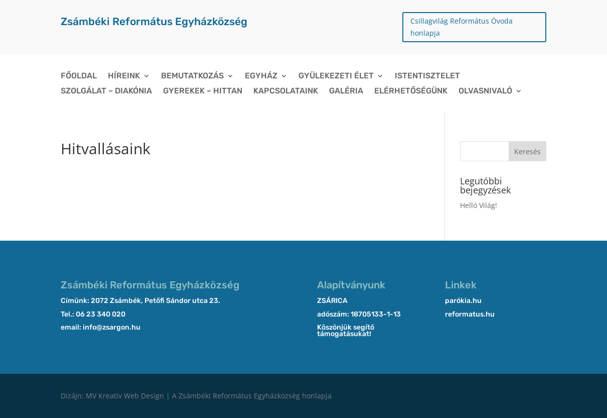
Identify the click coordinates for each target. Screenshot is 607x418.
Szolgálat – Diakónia (106, 91)
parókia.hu (463, 300)
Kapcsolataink (285, 91)
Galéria (346, 91)
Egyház (261, 76)
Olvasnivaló (485, 91)
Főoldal (79, 76)
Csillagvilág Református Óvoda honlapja (461, 27)
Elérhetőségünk (410, 91)
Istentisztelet (427, 76)
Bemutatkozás (192, 76)
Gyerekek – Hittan (202, 91)
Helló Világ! (478, 205)
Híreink (124, 76)
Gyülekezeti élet (336, 76)
